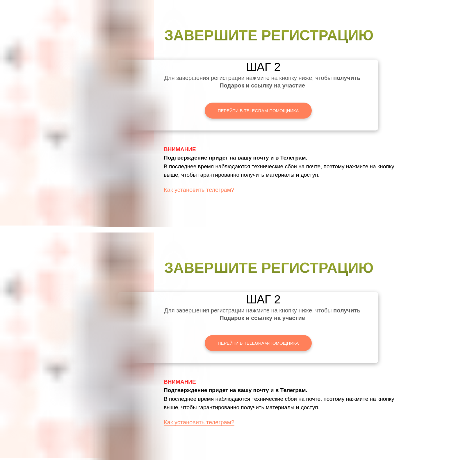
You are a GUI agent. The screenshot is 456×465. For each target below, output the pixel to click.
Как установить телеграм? (199, 190)
